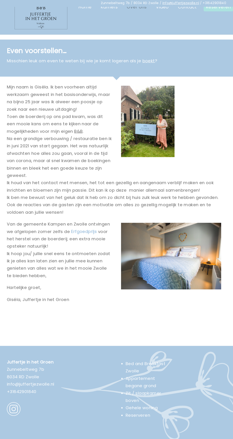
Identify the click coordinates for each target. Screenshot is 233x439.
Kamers (109, 32)
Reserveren (218, 32)
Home (85, 32)
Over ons (137, 32)
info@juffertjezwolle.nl (180, 3)
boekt (148, 61)
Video (162, 32)
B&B (78, 131)
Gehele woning (142, 408)
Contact (187, 32)
